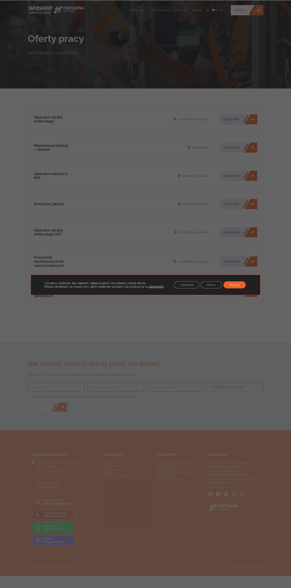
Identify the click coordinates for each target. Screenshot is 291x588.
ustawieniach (156, 286)
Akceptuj (234, 284)
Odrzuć (211, 284)
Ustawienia (186, 284)
